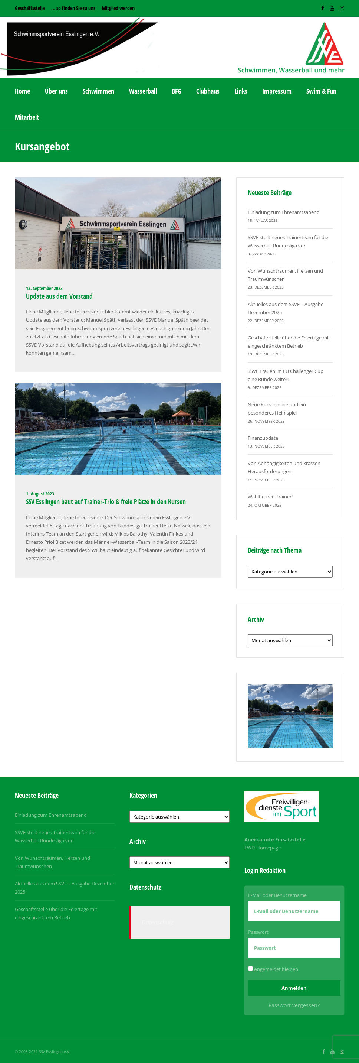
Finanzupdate (263, 438)
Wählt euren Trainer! (270, 496)
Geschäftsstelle (30, 8)
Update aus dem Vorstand (59, 296)
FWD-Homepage (262, 847)
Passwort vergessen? (294, 1005)
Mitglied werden (118, 8)
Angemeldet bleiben (273, 969)
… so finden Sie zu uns (73, 8)
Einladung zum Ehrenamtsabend (284, 212)
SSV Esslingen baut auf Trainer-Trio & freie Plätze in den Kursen (106, 501)
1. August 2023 (40, 493)
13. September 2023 (44, 288)
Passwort (258, 932)
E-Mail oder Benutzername (277, 895)
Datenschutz (158, 922)
